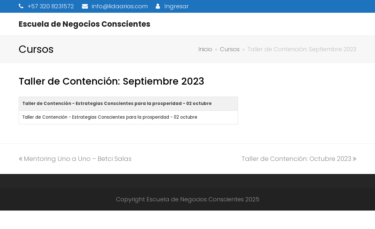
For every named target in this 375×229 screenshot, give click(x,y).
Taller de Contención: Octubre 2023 (299, 158)
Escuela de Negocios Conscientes (84, 24)
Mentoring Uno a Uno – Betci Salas (75, 158)
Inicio (205, 49)
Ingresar (176, 6)
